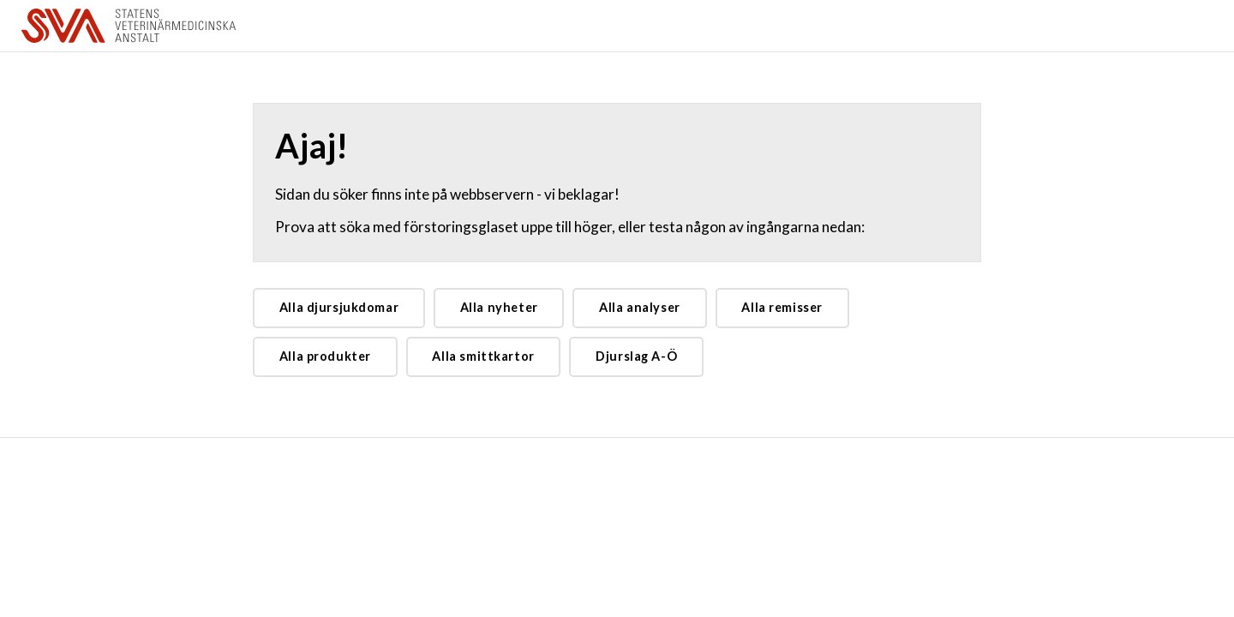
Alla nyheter (499, 307)
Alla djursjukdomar (338, 307)
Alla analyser (639, 307)
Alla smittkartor (483, 356)
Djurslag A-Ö (636, 356)
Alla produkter (325, 356)
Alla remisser (782, 307)
